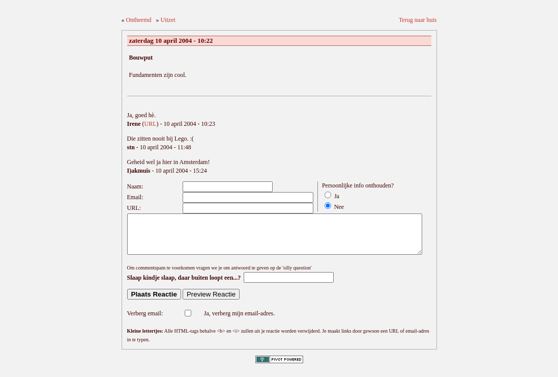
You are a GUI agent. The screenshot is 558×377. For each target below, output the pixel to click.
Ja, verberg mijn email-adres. (239, 321)
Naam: (135, 186)
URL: (134, 207)
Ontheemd (139, 19)
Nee (339, 206)
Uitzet (168, 19)
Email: (135, 197)
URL (150, 123)
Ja (336, 196)
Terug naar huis (417, 19)
